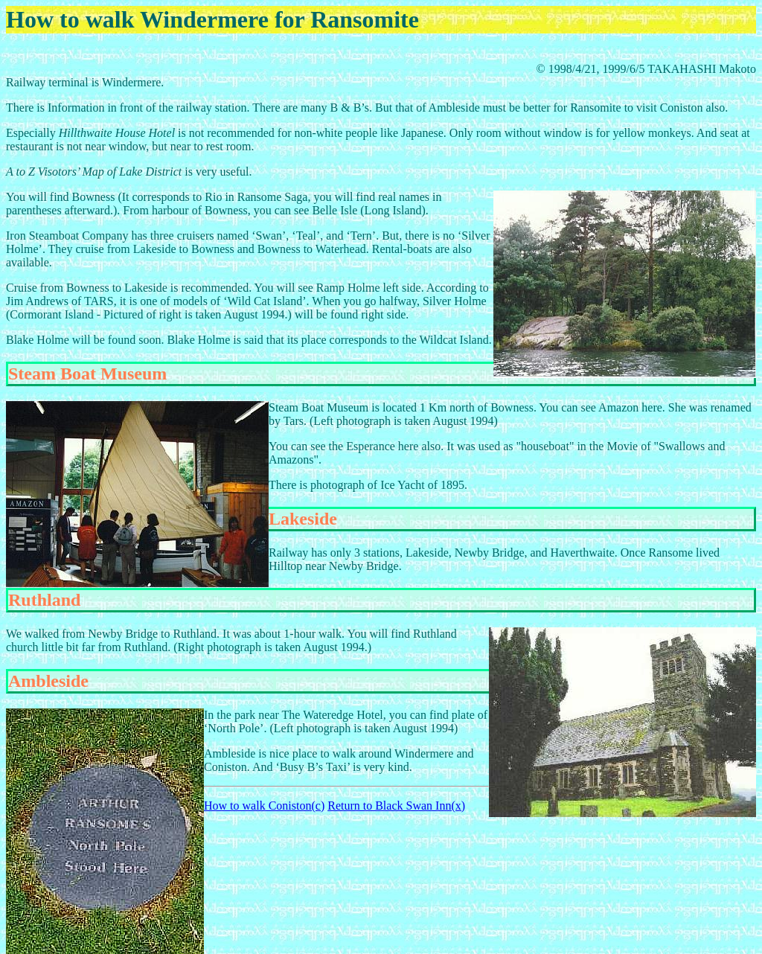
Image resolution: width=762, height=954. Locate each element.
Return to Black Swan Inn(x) (396, 805)
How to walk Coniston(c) (264, 805)
